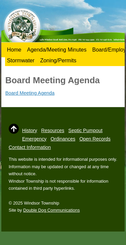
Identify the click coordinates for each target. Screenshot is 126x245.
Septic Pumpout (85, 130)
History (29, 130)
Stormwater (21, 60)
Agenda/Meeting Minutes (56, 50)
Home (14, 50)
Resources (53, 130)
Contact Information (30, 147)
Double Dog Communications (51, 210)
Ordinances (63, 139)
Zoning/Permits (58, 60)
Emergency (34, 139)
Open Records (95, 139)
